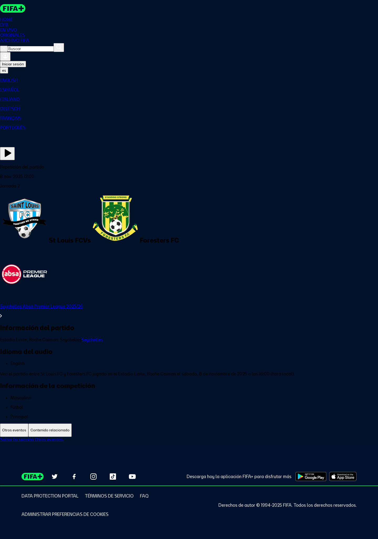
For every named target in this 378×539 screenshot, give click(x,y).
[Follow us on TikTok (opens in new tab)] (113, 476)
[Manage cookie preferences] (65, 514)
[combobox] (31, 48)
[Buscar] (59, 47)
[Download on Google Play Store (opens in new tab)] (311, 476)
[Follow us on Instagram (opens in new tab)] (93, 476)
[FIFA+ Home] (12, 8)
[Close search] (4, 49)
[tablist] (189, 430)
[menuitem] (189, 80)
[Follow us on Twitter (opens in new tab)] (54, 476)
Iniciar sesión (13, 64)
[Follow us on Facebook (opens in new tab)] (74, 476)
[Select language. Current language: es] (4, 70)
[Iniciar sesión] (5, 56)
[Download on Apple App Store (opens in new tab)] (342, 476)
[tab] (14, 430)
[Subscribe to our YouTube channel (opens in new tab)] (132, 476)
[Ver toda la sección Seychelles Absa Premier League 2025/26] (189, 311)
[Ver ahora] (7, 153)
